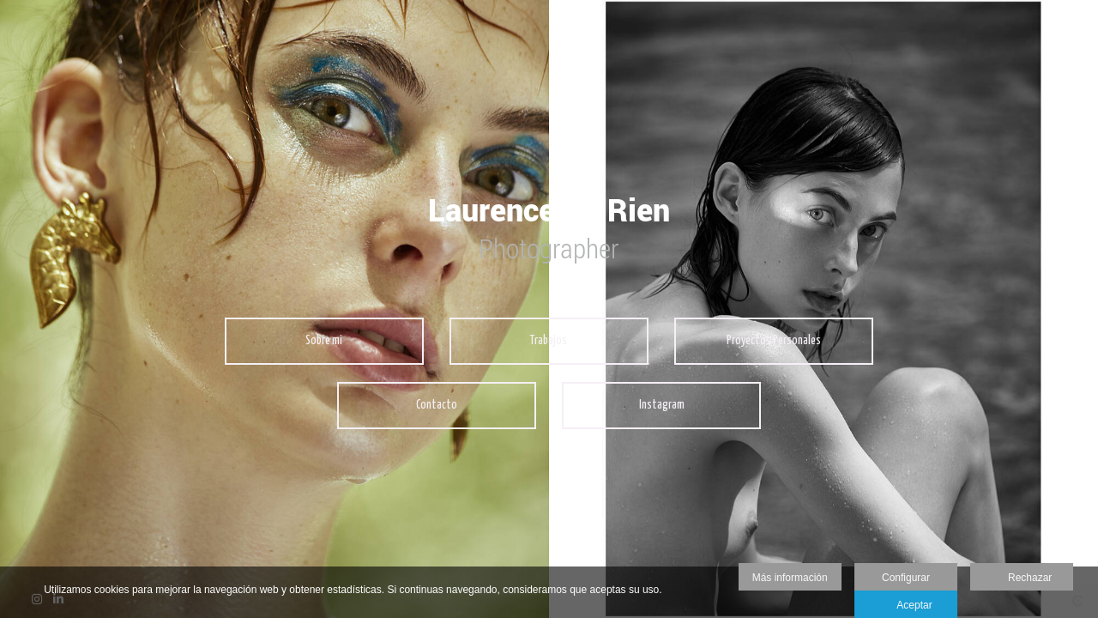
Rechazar (1022, 578)
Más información (790, 578)
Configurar (906, 578)
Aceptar (905, 606)
